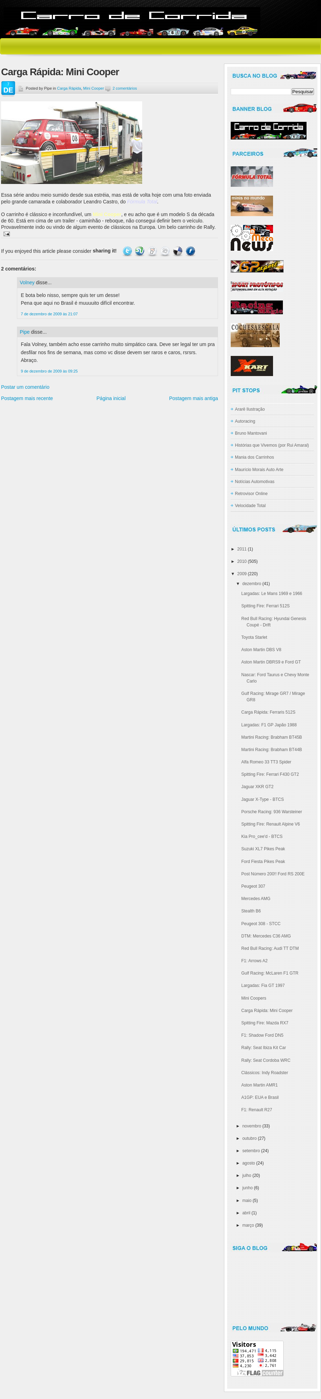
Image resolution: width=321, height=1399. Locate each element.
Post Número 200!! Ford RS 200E (272, 873)
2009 (242, 573)
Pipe (25, 332)
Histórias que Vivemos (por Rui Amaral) (272, 445)
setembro (251, 1150)
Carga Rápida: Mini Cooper (60, 71)
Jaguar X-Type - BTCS (262, 799)
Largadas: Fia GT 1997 (263, 985)
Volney (27, 282)
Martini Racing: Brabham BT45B (271, 737)
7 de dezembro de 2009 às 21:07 (49, 314)
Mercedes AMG (256, 898)
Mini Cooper (93, 88)
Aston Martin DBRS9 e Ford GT (271, 662)
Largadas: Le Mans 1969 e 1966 (271, 593)
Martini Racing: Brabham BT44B (271, 749)
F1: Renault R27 (256, 1109)
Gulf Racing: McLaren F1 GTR (269, 973)
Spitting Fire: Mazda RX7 (264, 1022)
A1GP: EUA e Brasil (260, 1097)
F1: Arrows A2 (254, 960)
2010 (242, 561)
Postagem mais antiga (193, 398)
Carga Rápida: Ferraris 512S (268, 712)
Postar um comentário (25, 387)
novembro (251, 1126)
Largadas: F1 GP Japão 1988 (269, 724)
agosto (248, 1163)
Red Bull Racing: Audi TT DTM (270, 948)
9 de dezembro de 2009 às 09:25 (49, 371)
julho (246, 1175)
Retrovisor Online (251, 493)
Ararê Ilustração (250, 409)
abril (246, 1212)
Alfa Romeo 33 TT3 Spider (266, 762)
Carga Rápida (69, 88)
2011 (242, 549)
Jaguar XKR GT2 (257, 786)
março (248, 1225)
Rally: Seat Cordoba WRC (265, 1060)
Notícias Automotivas (254, 481)
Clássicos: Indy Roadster (264, 1072)
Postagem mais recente (27, 398)
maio (247, 1200)
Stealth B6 (251, 911)
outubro (249, 1138)
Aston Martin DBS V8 (261, 649)
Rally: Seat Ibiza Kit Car (263, 1047)
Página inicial (111, 398)
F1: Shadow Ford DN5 (262, 1035)
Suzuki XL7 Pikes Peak (263, 848)
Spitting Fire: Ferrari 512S (265, 605)
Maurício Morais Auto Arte (259, 469)
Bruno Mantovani (251, 433)
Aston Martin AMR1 (259, 1085)
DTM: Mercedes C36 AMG (266, 936)
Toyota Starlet (254, 637)
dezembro (251, 583)
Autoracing (245, 421)
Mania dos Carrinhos (254, 457)
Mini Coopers (253, 998)
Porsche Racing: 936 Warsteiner (271, 811)
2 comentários (125, 88)
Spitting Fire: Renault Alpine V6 (270, 824)
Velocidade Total (250, 505)
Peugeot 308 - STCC (260, 923)
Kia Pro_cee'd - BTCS (262, 836)
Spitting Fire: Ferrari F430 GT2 (270, 774)
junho (247, 1187)
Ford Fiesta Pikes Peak (263, 861)
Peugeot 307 (253, 886)
